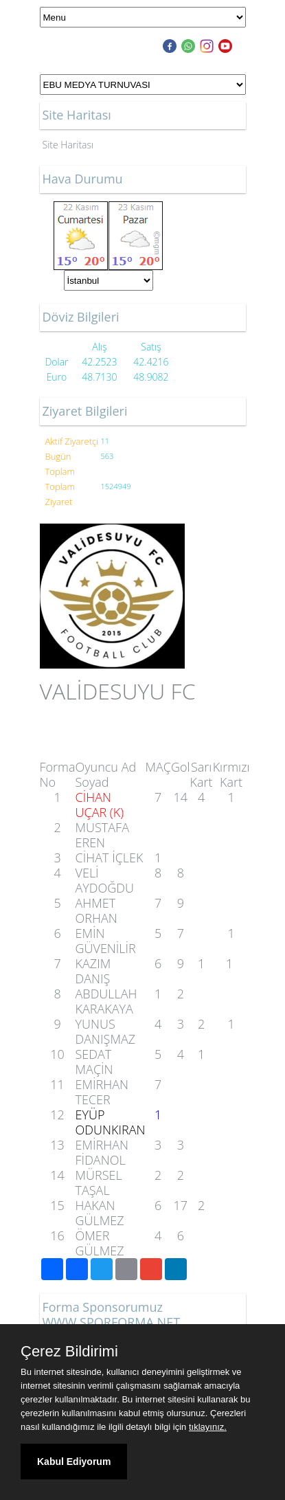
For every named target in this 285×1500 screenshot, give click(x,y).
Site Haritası (68, 144)
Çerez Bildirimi (69, 1351)
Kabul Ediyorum (74, 1461)
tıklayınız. (208, 1427)
